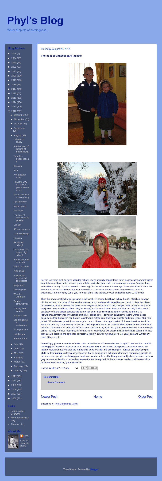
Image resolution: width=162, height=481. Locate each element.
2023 (14, 62)
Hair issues (19, 334)
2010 (14, 380)
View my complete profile (24, 443)
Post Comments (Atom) (66, 403)
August (18, 135)
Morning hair (19, 289)
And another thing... (19, 176)
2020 (14, 75)
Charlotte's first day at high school (20, 252)
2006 (14, 398)
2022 (14, 67)
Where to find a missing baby (21, 196)
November (19, 119)
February (19, 366)
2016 (14, 93)
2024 (14, 58)
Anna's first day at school (21, 261)
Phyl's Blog (35, 20)
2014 (14, 102)
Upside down (19, 201)
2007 (14, 393)
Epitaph (17, 224)
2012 (14, 111)
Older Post (145, 396)
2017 (14, 89)
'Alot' (15, 170)
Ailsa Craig (18, 271)
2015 (14, 98)
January (18, 370)
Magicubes (18, 285)
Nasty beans (19, 206)
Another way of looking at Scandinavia (21, 149)
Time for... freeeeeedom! (21, 159)
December (19, 115)
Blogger (94, 469)
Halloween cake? (18, 140)
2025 (14, 53)
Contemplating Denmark (18, 412)
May (16, 353)
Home (98, 396)
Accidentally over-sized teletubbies (20, 278)
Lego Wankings (21, 233)
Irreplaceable (19, 315)
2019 (14, 80)
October (18, 123)
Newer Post (49, 396)
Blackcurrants (20, 338)
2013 (14, 106)
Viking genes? (20, 329)
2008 (14, 389)
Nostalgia (18, 210)
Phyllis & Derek (21, 266)
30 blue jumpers (21, 229)
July (16, 344)
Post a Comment (56, 382)
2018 (14, 84)
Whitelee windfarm (19, 295)
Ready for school (18, 243)
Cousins (17, 238)
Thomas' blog (17, 424)
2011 (14, 376)
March (17, 361)
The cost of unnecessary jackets (21, 218)
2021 (14, 71)
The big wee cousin (19, 309)
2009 (14, 385)
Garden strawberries (20, 302)
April (16, 357)
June (17, 348)
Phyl (26, 435)
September (19, 128)
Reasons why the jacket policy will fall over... (21, 186)
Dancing (17, 166)
